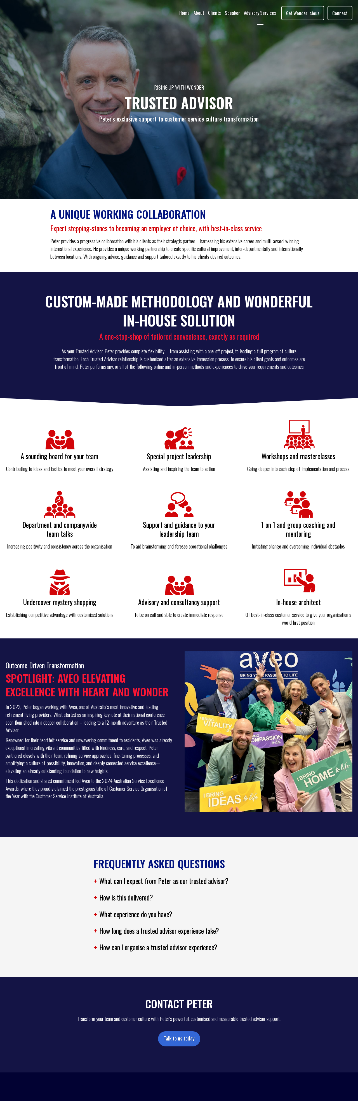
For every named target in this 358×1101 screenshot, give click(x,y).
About (199, 12)
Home (184, 12)
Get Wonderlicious (302, 13)
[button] (179, 882)
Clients (214, 12)
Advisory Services (260, 12)
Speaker (232, 12)
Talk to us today (179, 1038)
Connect (340, 13)
